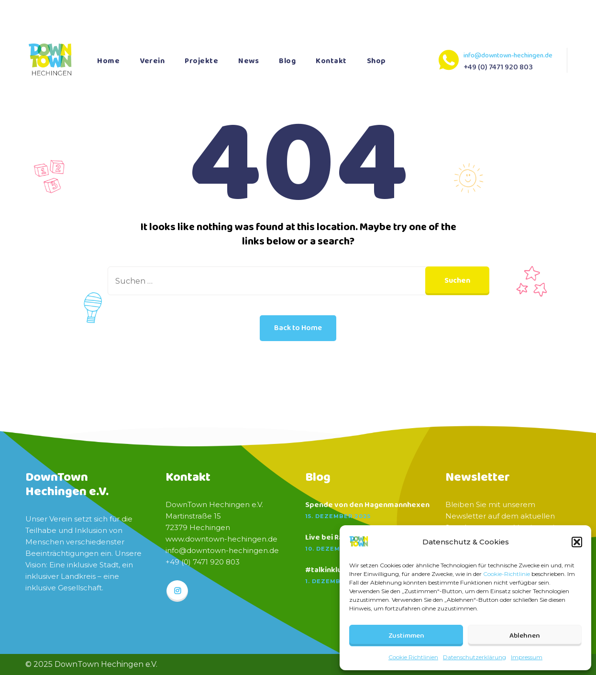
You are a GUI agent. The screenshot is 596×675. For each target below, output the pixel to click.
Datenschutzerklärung (474, 657)
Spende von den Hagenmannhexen (367, 505)
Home (108, 61)
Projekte (201, 61)
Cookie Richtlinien (413, 657)
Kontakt (331, 61)
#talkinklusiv (328, 570)
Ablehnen (524, 636)
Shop (376, 61)
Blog (287, 61)
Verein (152, 61)
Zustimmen (406, 636)
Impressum (526, 657)
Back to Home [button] (298, 328)
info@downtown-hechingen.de (508, 55)
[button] (577, 542)
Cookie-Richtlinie (506, 573)
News (248, 61)
